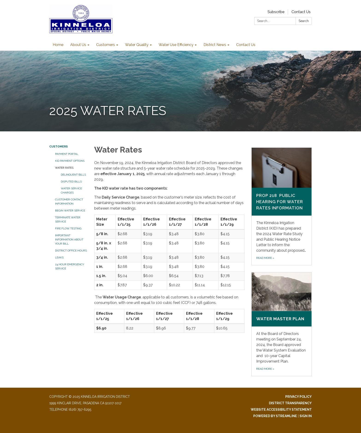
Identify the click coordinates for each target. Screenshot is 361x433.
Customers (58, 146)
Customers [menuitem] (105, 45)
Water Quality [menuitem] (136, 45)
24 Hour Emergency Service (69, 266)
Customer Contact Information (69, 201)
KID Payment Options (69, 160)
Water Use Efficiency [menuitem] (176, 45)
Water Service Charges (71, 190)
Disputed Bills (71, 181)
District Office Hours (71, 250)
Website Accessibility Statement (281, 409)
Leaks (59, 257)
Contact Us (301, 12)
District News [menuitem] (215, 45)
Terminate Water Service (67, 219)
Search (304, 21)
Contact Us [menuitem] (245, 45)
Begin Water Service (70, 210)
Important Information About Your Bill (69, 239)
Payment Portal (66, 154)
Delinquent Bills (73, 174)
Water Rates (64, 167)
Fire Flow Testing (68, 228)
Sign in (306, 416)
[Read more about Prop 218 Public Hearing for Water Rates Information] (281, 206)
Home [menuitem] (58, 45)
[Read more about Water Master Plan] (281, 324)
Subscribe (276, 12)
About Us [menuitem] (78, 45)
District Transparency (290, 403)
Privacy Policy (298, 396)
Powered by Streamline (275, 416)
